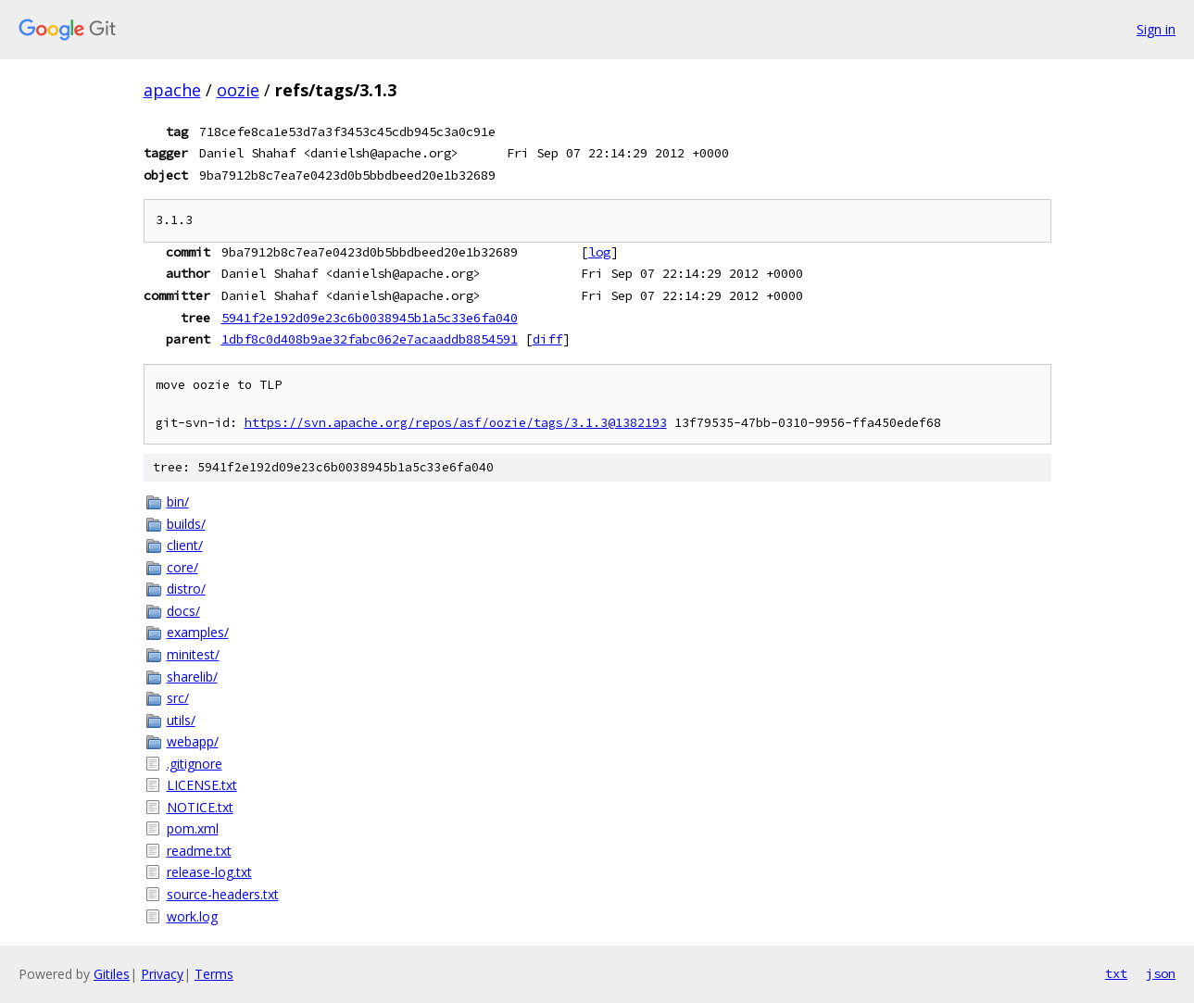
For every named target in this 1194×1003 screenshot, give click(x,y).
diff (547, 339)
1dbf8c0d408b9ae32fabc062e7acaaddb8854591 (369, 339)
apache (172, 90)
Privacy (162, 974)
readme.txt (199, 850)
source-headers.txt (223, 894)
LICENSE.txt (202, 785)
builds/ (186, 524)
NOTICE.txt (200, 807)
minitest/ (193, 654)
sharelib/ (192, 676)
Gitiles (112, 974)
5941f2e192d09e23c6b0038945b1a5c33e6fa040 (369, 317)
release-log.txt (209, 872)
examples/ (198, 632)
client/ (185, 545)
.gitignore (194, 763)
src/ (178, 698)
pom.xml (193, 828)
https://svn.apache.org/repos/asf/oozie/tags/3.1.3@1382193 (456, 423)
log (599, 252)
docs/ (183, 611)
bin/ (178, 501)
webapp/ (193, 741)
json (1160, 973)
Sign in (1156, 29)
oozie (238, 90)
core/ (182, 567)
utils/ (181, 720)
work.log (192, 916)
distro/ (186, 588)
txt (1116, 973)
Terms (214, 974)
